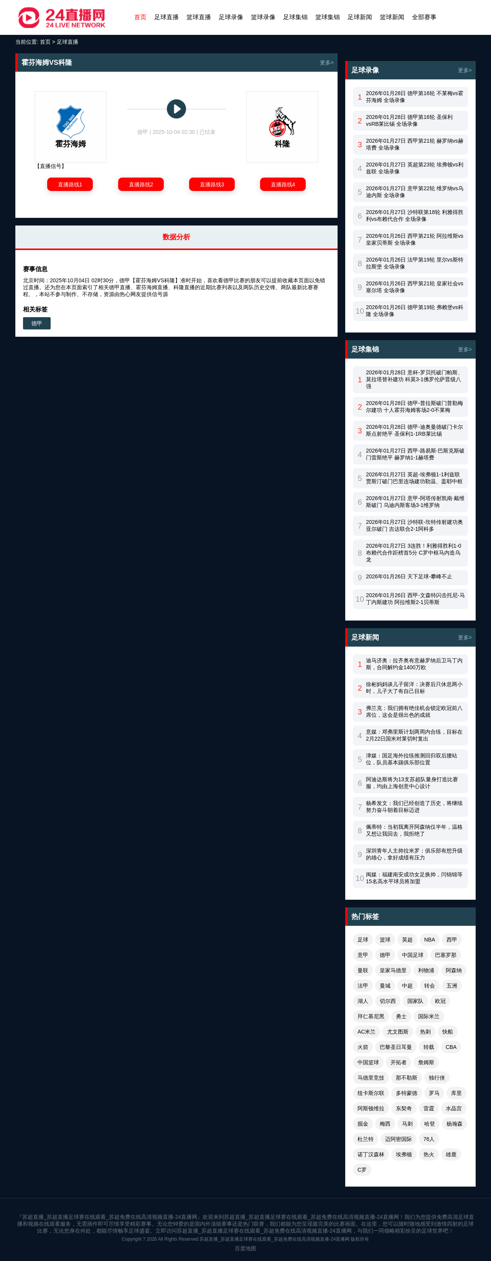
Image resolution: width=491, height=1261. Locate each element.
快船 (447, 1032)
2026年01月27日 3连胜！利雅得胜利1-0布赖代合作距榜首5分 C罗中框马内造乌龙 (413, 553)
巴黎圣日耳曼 (396, 1047)
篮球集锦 (327, 17)
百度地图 (245, 1248)
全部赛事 (424, 17)
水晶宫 (454, 1108)
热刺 (425, 1032)
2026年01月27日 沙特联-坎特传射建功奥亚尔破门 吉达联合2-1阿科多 (414, 525)
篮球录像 (263, 17)
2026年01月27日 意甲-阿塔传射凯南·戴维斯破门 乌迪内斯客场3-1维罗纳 (415, 501)
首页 (140, 17)
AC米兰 (367, 1032)
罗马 (434, 1093)
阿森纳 (454, 970)
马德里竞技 (371, 1078)
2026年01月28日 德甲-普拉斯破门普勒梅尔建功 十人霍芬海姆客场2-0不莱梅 (414, 406)
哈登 (429, 1124)
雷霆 (428, 1108)
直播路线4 (283, 184)
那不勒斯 (406, 1078)
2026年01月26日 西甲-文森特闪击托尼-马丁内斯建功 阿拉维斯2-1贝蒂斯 (415, 598)
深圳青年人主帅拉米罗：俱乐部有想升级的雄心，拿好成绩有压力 (414, 854)
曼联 (363, 970)
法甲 (363, 986)
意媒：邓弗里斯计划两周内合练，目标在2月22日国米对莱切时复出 (414, 735)
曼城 (385, 986)
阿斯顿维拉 (371, 1108)
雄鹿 (451, 1154)
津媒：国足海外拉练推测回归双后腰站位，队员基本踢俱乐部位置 (411, 758)
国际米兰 (429, 1016)
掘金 (363, 1124)
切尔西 (388, 1001)
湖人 (363, 1001)
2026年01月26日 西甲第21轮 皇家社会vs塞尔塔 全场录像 (414, 286)
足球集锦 (295, 17)
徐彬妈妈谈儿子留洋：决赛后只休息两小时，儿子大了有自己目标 (414, 687)
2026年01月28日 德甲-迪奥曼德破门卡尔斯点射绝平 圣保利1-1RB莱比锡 (414, 430)
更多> (327, 62)
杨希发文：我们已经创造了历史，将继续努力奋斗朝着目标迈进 (414, 806)
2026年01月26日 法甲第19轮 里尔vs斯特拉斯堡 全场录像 (414, 263)
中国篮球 (368, 1062)
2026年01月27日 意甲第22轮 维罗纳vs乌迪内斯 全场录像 (414, 191)
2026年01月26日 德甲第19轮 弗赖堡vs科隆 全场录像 (414, 310)
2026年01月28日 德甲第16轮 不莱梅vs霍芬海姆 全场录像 (414, 96)
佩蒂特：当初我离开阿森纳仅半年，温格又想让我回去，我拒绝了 (414, 830)
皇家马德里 (393, 970)
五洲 (452, 986)
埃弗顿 (404, 1154)
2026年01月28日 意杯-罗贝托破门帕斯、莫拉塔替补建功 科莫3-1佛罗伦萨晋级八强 (414, 379)
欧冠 (440, 1001)
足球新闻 (360, 17)
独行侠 (437, 1078)
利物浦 (426, 970)
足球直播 (166, 17)
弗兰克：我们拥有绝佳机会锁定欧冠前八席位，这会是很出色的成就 (414, 711)
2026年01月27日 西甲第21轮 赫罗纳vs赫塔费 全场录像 (414, 144)
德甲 (36, 323)
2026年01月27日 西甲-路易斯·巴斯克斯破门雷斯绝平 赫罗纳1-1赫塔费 (415, 454)
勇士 (401, 1016)
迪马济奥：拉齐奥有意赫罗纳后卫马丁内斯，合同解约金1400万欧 (414, 663)
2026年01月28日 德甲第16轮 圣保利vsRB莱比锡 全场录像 (409, 120)
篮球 (385, 940)
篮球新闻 (392, 17)
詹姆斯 (426, 1062)
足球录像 (231, 17)
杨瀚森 (455, 1124)
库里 (456, 1093)
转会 (429, 986)
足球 (363, 940)
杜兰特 (366, 1139)
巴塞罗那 (445, 955)
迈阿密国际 (398, 1139)
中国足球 (412, 955)
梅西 (385, 1124)
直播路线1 (70, 184)
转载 (428, 1047)
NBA (429, 940)
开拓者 (398, 1062)
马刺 (407, 1124)
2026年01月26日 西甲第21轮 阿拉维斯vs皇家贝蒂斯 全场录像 (414, 239)
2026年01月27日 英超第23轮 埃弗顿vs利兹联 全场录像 (414, 167)
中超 (407, 986)
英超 (407, 940)
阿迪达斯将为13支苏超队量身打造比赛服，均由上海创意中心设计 (412, 782)
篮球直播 (198, 17)
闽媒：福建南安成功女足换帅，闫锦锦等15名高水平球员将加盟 (414, 877)
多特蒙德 (406, 1093)
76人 (429, 1139)
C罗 (362, 1170)
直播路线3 (212, 184)
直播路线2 (141, 184)
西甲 (452, 940)
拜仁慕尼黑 (371, 1016)
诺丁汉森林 (371, 1154)
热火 (428, 1154)
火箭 (363, 1047)
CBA (451, 1047)
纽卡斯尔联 (371, 1093)
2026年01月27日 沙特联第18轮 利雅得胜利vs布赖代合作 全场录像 (414, 215)
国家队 (415, 1001)
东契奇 (404, 1108)
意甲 (363, 955)
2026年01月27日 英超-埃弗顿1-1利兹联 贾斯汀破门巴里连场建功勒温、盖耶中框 (414, 477)
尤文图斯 (398, 1032)
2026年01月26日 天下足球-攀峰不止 (409, 576)
